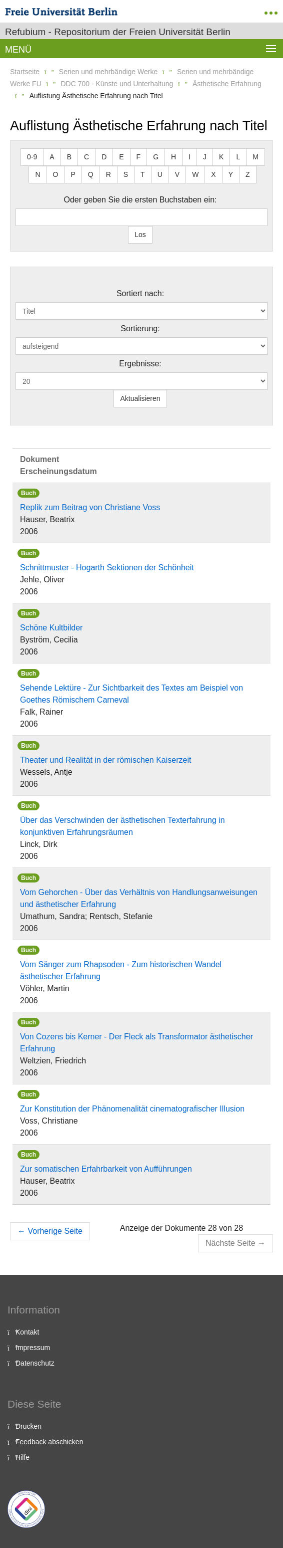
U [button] (160, 174)
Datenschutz (35, 1363)
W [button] (195, 174)
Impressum (33, 1348)
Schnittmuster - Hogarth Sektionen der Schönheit (107, 567)
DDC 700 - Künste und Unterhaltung (116, 84)
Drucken (29, 1426)
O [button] (55, 174)
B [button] (69, 157)
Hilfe (23, 1457)
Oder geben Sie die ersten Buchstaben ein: (140, 199)
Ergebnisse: (140, 363)
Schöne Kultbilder (51, 627)
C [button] (86, 157)
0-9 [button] (32, 157)
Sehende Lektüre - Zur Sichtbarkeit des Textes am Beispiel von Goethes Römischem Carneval (131, 694)
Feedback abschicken (49, 1442)
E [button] (121, 157)
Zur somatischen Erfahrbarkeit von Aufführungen (106, 1169)
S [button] (126, 174)
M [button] (255, 157)
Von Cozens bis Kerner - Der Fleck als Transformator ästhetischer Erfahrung (136, 1042)
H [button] (173, 157)
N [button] (37, 174)
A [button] (52, 157)
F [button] (138, 157)
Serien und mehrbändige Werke (108, 72)
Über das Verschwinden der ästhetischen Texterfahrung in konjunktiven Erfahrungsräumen (122, 826)
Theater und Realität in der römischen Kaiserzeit (105, 760)
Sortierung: (140, 328)
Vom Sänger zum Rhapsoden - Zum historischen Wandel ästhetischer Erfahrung (121, 970)
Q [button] (91, 174)
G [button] (155, 157)
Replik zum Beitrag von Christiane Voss (90, 507)
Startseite (25, 72)
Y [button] (230, 174)
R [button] (108, 174)
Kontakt (27, 1332)
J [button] (204, 157)
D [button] (104, 157)
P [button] (72, 174)
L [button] (238, 157)
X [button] (213, 174)
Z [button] (248, 174)
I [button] (189, 157)
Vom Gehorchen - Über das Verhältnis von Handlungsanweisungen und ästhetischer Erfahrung (139, 898)
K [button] (221, 157)
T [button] (142, 174)
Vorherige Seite (50, 1231)
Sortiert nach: (140, 293)
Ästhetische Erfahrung (227, 84)
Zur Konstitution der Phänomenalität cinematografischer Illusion (132, 1108)
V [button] (177, 174)
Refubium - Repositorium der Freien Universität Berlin (117, 32)
